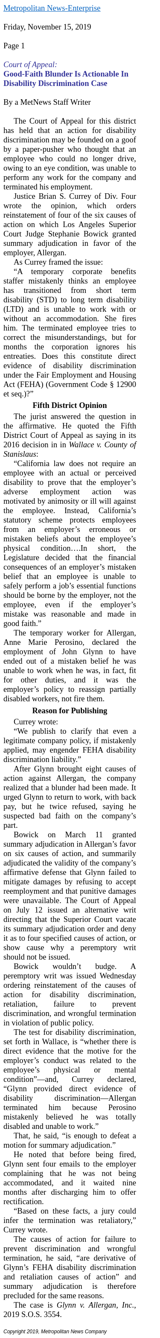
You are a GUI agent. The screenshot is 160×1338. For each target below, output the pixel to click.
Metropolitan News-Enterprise (51, 7)
